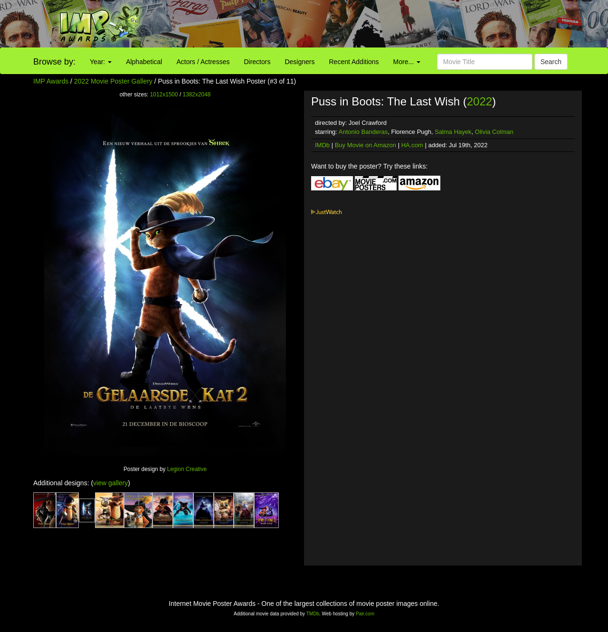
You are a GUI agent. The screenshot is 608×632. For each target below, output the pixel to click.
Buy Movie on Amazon (365, 145)
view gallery (110, 483)
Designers (299, 62)
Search (551, 62)
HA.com (412, 145)
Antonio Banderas (363, 131)
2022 (479, 101)
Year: (101, 62)
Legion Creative (187, 469)
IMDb (322, 145)
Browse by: (54, 61)
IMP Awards (50, 81)
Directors (257, 62)
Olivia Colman (494, 131)
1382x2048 (197, 94)
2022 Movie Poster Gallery (113, 81)
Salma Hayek (453, 131)
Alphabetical (144, 62)
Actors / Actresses (202, 62)
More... (406, 62)
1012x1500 (164, 94)
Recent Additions (354, 62)
